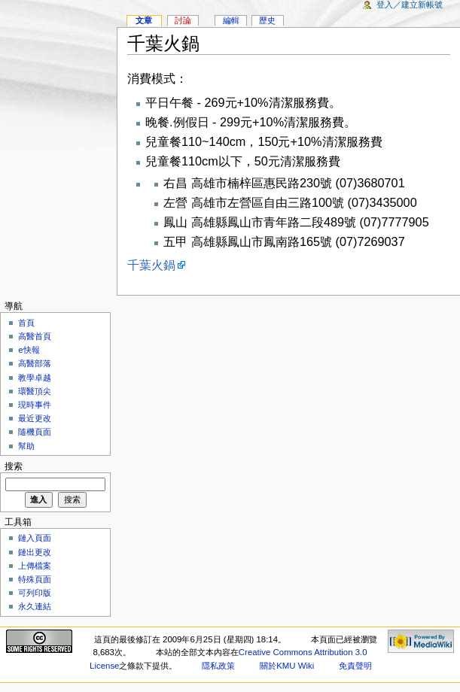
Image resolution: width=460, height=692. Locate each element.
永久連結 (34, 606)
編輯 (231, 20)
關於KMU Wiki (287, 665)
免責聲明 (355, 665)
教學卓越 (34, 377)
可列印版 (34, 592)
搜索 (14, 466)
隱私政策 (218, 665)
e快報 (28, 349)
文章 (144, 20)
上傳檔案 (34, 565)
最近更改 (34, 418)
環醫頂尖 (34, 391)
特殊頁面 (34, 579)
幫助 (26, 446)
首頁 (26, 322)
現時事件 (34, 404)
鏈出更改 (34, 552)
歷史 (267, 20)
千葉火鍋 (151, 265)
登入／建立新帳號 (409, 4)
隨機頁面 (34, 431)
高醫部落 (34, 363)
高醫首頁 (34, 336)
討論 (183, 20)
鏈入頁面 (34, 537)
